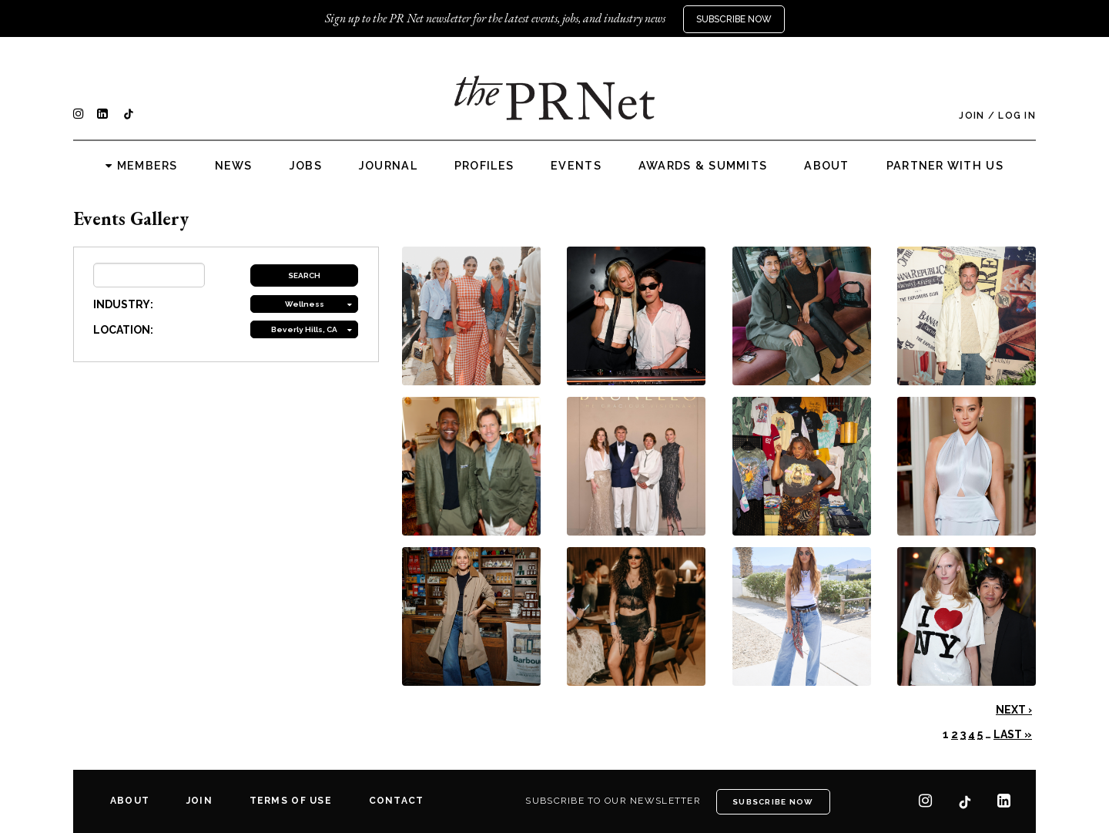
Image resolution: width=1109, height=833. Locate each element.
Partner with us (944, 165)
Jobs (306, 165)
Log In (1017, 115)
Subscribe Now (734, 19)
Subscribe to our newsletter (613, 800)
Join (971, 115)
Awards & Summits (702, 165)
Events (576, 165)
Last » (1012, 734)
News (234, 165)
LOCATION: (123, 329)
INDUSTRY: (123, 304)
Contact (396, 800)
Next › (1014, 710)
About (826, 165)
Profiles (484, 165)
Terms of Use (291, 800)
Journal (388, 165)
